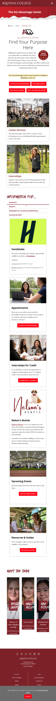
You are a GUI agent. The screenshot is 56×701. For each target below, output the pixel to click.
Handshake (31, 256)
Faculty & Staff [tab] (15, 215)
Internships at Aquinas (28, 380)
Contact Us (39, 681)
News (17, 681)
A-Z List (16, 674)
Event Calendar (17, 678)
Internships (15, 176)
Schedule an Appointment (19, 84)
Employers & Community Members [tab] (23, 211)
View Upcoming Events (28, 494)
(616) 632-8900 (28, 666)
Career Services (17, 130)
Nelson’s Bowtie (17, 424)
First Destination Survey (37, 90)
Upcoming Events (39, 84)
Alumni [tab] (12, 206)
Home (11, 26)
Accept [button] (28, 696)
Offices (17, 26)
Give (39, 674)
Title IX (39, 685)
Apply (17, 685)
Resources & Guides (17, 90)
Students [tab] (13, 202)
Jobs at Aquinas (39, 678)
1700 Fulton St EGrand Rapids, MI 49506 (28, 663)
